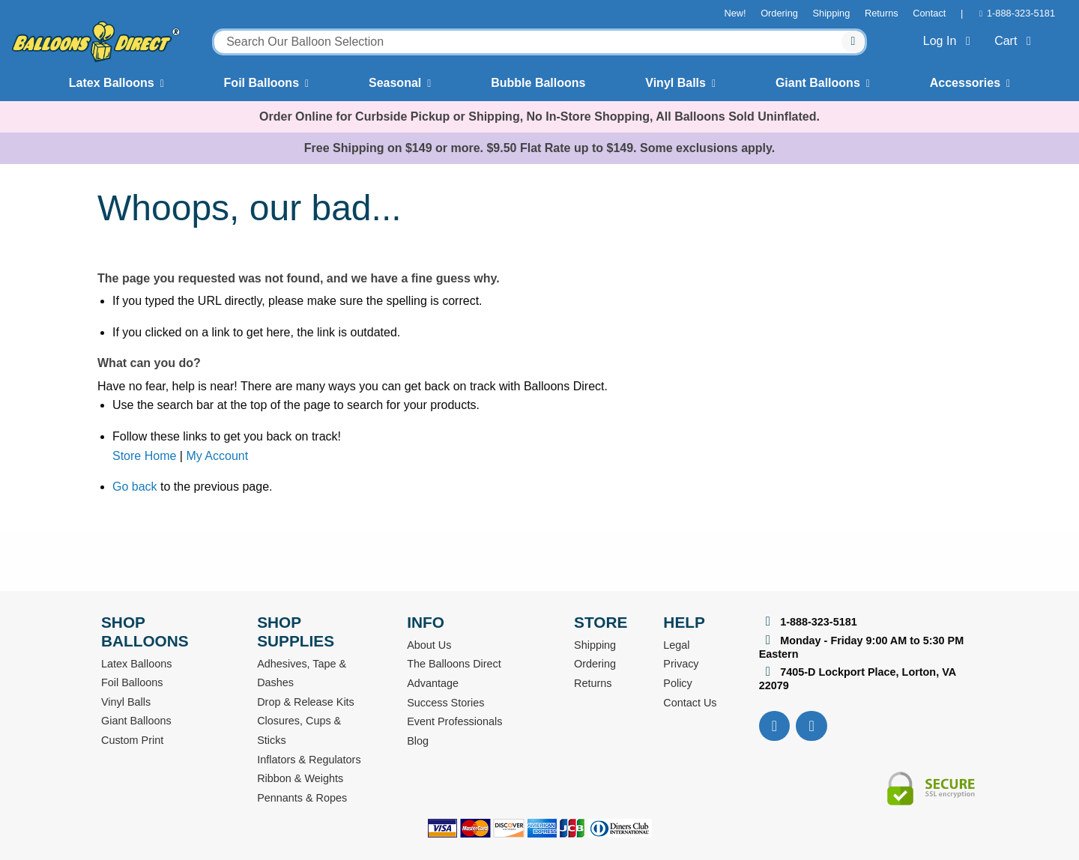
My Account (217, 455)
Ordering (779, 13)
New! (735, 13)
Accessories (965, 82)
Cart (1015, 40)
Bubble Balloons (538, 82)
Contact (929, 13)
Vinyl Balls (675, 82)
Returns (881, 13)
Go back (134, 486)
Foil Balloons (261, 82)
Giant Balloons (818, 82)
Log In (949, 40)
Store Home (144, 455)
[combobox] (539, 41)
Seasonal (395, 82)
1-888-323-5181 (1021, 13)
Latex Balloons (111, 82)
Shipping (831, 13)
